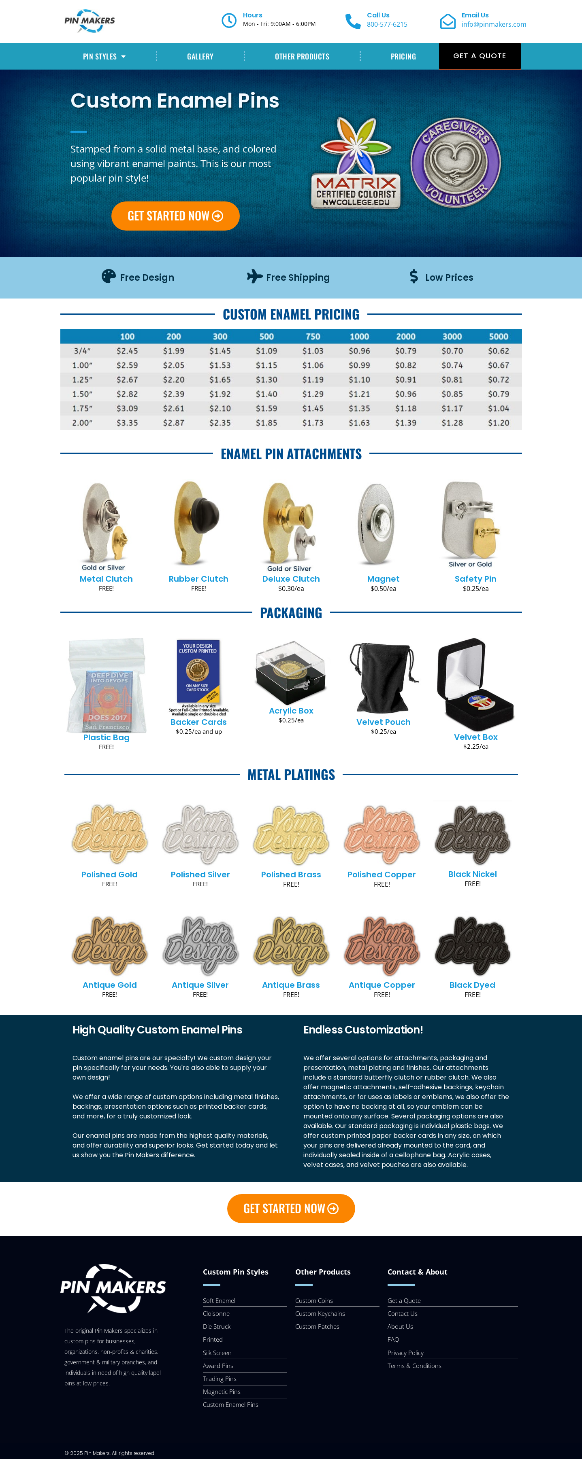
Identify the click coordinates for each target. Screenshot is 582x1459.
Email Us (475, 15)
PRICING (403, 56)
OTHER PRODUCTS (302, 56)
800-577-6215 (387, 24)
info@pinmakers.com (494, 24)
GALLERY (200, 56)
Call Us (378, 15)
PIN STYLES (104, 56)
